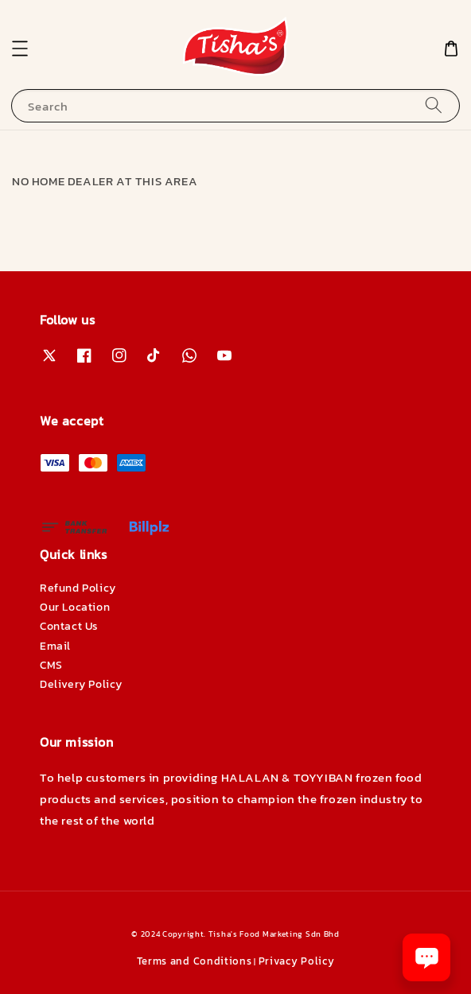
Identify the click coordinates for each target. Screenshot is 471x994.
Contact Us (69, 626)
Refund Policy (78, 588)
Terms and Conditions (194, 961)
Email (55, 646)
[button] (19, 48)
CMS (51, 665)
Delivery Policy (81, 684)
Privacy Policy (297, 961)
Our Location (75, 607)
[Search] (433, 105)
